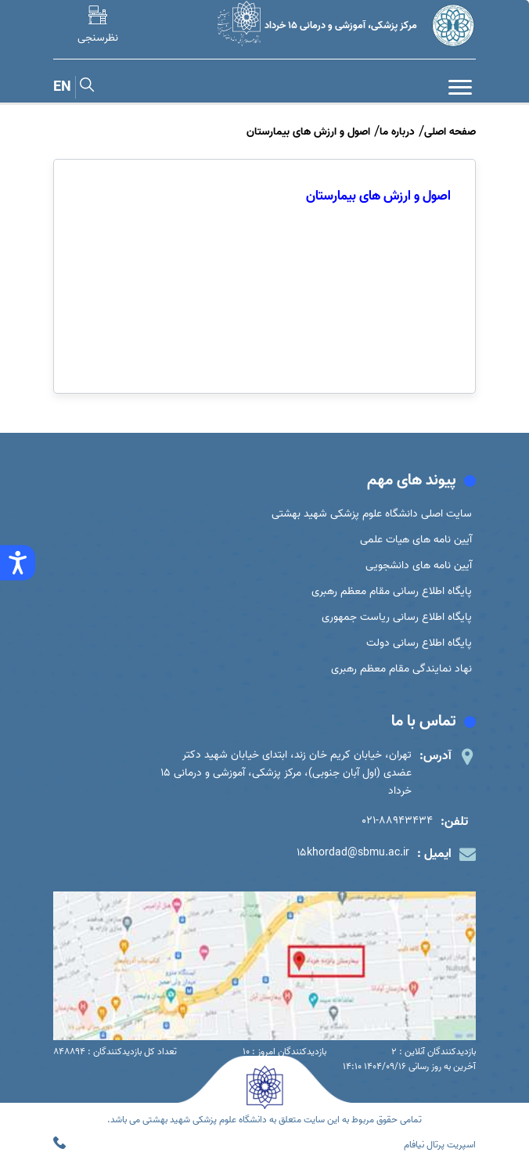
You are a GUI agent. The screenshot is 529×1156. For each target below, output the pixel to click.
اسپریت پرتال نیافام (440, 1144)
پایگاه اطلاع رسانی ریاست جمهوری (397, 617)
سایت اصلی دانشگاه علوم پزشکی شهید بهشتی (372, 514)
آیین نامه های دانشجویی (418, 565)
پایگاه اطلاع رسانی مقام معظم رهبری (391, 591)
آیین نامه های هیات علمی (416, 540)
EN (62, 87)
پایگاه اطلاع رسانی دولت (419, 643)
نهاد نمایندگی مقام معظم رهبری (401, 669)
